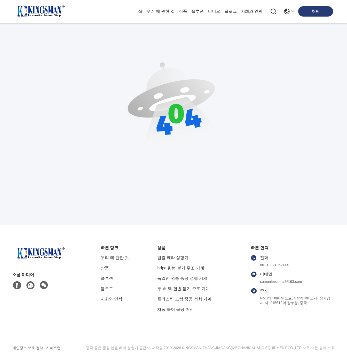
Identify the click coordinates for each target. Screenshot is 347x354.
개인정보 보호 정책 (27, 348)
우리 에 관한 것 (160, 11)
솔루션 (197, 11)
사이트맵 (53, 348)
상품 (183, 11)
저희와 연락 (252, 11)
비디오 (214, 11)
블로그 (230, 11)
